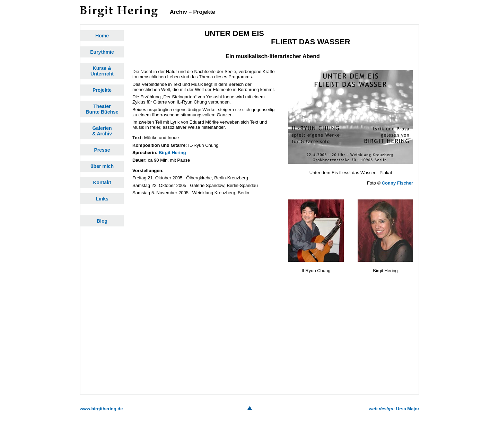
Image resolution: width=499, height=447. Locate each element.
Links (102, 199)
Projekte (102, 90)
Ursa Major (394, 408)
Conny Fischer (397, 183)
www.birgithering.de (101, 408)
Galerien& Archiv (102, 130)
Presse (102, 150)
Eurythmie (102, 52)
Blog (102, 221)
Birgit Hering (172, 152)
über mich (102, 166)
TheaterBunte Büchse (102, 109)
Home (102, 35)
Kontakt (102, 182)
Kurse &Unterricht (102, 71)
